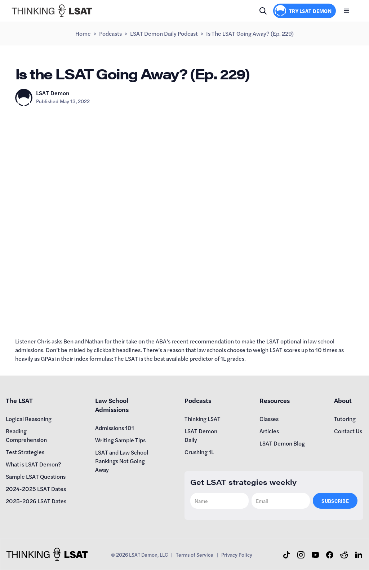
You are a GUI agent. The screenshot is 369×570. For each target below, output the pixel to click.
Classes (269, 419)
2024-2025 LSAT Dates (36, 488)
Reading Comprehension (26, 435)
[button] (346, 11)
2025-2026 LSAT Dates (36, 501)
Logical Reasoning (29, 419)
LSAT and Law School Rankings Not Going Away (121, 461)
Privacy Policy (236, 554)
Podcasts (110, 33)
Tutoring (345, 419)
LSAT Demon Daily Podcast (164, 33)
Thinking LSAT (202, 419)
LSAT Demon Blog (282, 443)
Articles (269, 431)
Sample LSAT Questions (36, 476)
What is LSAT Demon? (33, 464)
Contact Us (348, 431)
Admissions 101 (114, 428)
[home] (52, 10)
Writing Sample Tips (120, 440)
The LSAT (19, 400)
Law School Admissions (112, 405)
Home (83, 33)
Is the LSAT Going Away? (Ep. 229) (250, 33)
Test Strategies (25, 452)
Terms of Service (194, 554)
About (343, 400)
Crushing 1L (199, 452)
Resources (274, 400)
